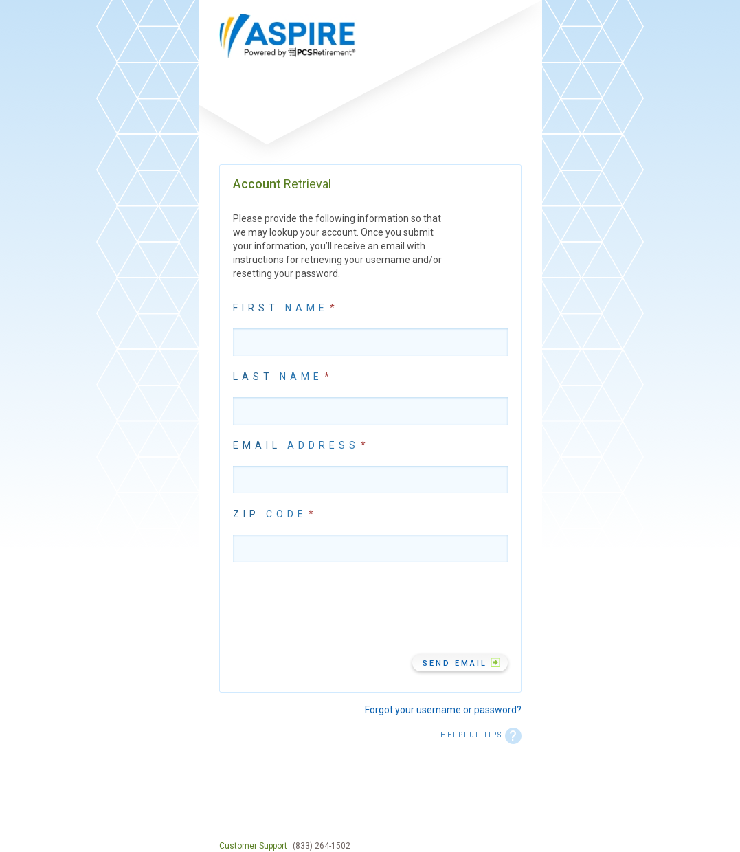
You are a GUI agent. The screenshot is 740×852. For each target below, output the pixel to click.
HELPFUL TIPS (481, 735)
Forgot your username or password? (443, 709)
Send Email (455, 663)
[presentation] (337, 608)
